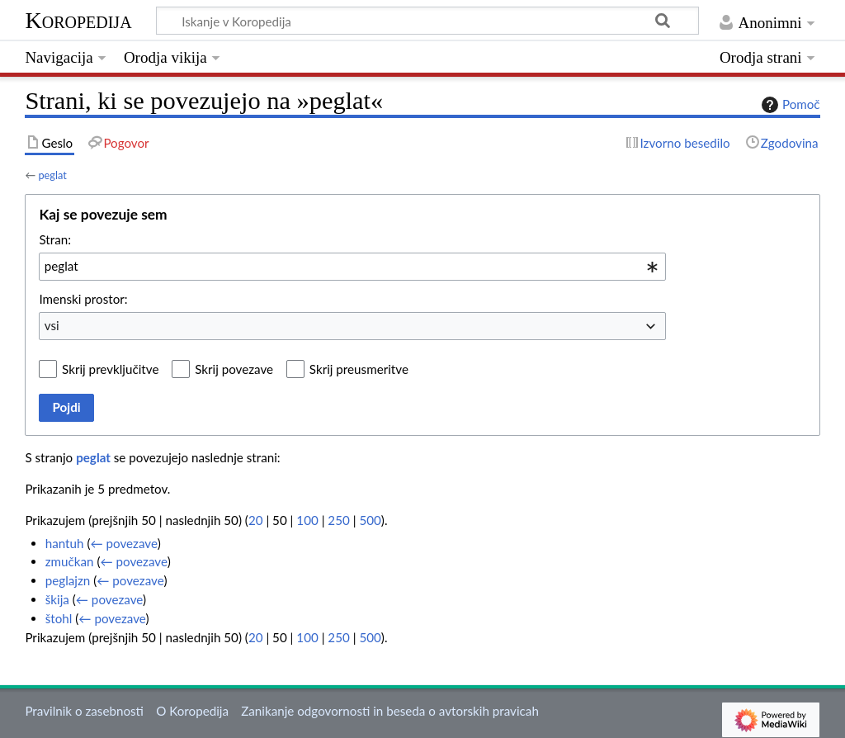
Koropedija (78, 20)
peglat (52, 175)
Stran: (55, 239)
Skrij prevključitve (110, 369)
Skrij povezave (234, 369)
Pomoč (789, 105)
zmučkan (69, 561)
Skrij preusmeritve (358, 369)
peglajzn (68, 580)
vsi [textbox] (52, 325)
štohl (59, 618)
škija (57, 599)
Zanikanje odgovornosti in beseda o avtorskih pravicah (390, 710)
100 (307, 520)
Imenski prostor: (83, 298)
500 (369, 520)
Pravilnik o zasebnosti (84, 710)
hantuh (64, 543)
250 (338, 520)
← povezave (123, 543)
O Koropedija (192, 710)
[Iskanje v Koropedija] (427, 20)
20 (255, 520)
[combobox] (352, 267)
